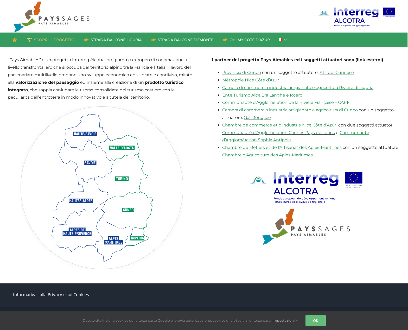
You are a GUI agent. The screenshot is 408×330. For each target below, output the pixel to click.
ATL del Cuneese (337, 72)
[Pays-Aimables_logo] (306, 209)
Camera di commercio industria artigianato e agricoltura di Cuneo (290, 109)
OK (315, 320)
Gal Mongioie (257, 117)
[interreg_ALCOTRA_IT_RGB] (356, 9)
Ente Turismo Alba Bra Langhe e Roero (262, 95)
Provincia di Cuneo (241, 72)
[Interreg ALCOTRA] (306, 165)
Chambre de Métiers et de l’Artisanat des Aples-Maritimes (282, 147)
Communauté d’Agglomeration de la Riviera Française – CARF (285, 102)
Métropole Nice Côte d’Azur (250, 80)
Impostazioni (285, 320)
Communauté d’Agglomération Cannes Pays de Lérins (278, 132)
